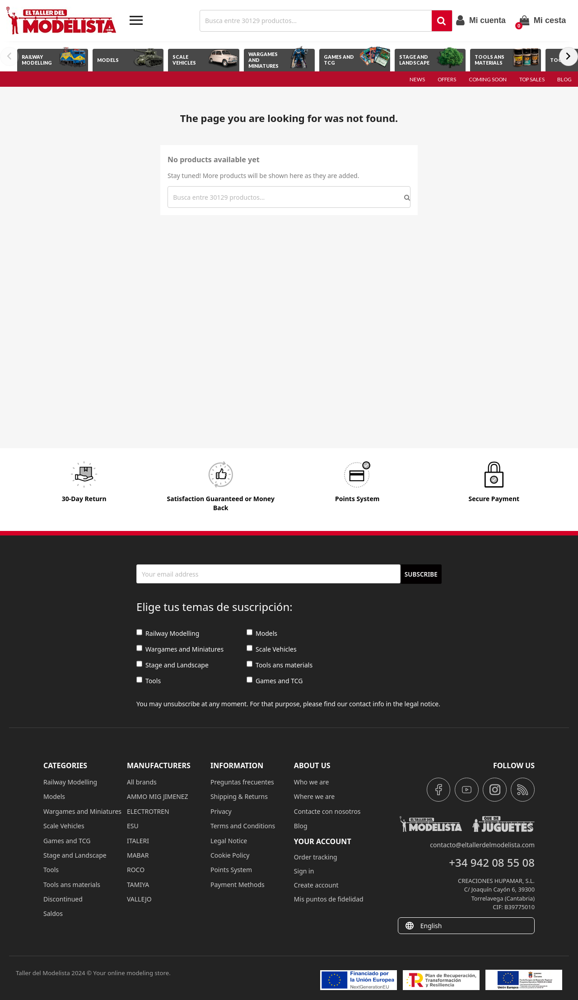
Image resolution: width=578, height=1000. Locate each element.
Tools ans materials (279, 665)
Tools (148, 681)
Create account (316, 885)
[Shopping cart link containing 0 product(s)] (542, 20)
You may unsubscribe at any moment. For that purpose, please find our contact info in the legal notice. (288, 704)
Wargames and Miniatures (180, 649)
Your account (322, 841)
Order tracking (315, 857)
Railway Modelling (167, 633)
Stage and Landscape (172, 665)
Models (262, 633)
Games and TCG (275, 681)
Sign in (304, 871)
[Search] (317, 20)
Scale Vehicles (272, 649)
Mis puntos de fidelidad (329, 899)
